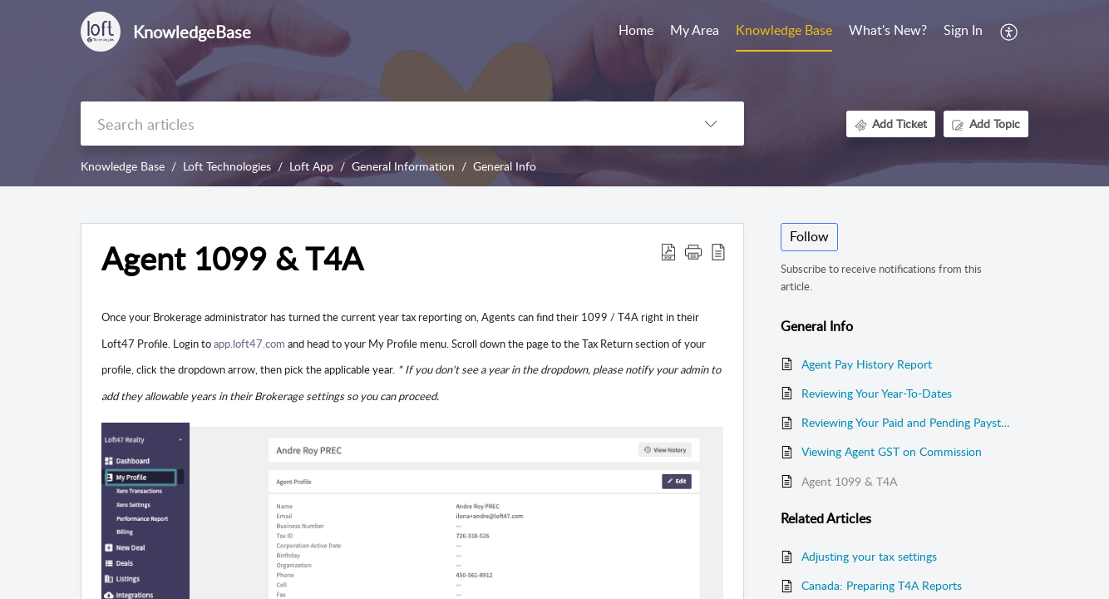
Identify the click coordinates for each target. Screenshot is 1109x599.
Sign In (963, 30)
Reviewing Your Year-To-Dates (876, 393)
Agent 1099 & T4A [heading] (232, 258)
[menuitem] (963, 32)
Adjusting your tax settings (869, 556)
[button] (1009, 31)
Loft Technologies (227, 166)
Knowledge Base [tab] (784, 30)
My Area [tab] (694, 30)
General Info (504, 166)
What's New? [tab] (888, 30)
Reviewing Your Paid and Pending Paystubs (906, 422)
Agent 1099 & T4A (849, 481)
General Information (403, 166)
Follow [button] (809, 236)
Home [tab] (636, 30)
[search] (379, 123)
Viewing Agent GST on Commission (891, 451)
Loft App (311, 166)
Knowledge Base (123, 166)
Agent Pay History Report (866, 364)
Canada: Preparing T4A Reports (881, 585)
